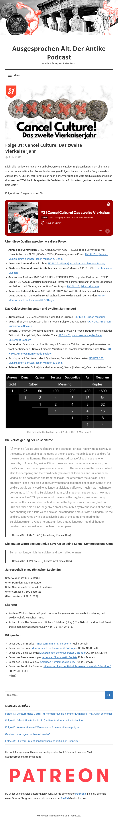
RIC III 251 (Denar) (58, 263)
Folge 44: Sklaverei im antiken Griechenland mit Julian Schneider (42, 740)
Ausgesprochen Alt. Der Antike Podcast (59, 52)
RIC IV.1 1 (103, 295)
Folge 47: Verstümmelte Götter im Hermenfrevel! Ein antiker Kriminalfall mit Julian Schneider (58, 713)
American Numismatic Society (87, 263)
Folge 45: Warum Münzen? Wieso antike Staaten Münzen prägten (42, 727)
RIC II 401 (65, 335)
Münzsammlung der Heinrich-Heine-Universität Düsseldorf (77, 666)
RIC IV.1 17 (73, 286)
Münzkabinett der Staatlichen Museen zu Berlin (35, 258)
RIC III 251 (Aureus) (96, 254)
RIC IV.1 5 (80, 316)
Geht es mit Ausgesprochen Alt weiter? (27, 734)
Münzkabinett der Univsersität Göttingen (31, 300)
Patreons (80, 793)
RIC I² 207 (92, 321)
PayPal (65, 798)
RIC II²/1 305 (96, 358)
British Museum (90, 286)
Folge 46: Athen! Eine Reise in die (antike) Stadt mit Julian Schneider (44, 720)
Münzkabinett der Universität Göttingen (54, 648)
